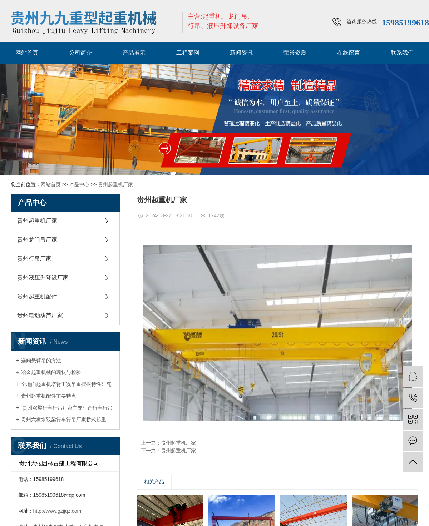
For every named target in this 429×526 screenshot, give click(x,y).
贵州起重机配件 (37, 296)
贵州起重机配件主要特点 (48, 396)
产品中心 (79, 184)
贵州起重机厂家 (115, 184)
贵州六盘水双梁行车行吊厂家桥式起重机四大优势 (67, 419)
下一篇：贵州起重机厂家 (168, 450)
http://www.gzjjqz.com (57, 511)
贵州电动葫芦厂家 (40, 315)
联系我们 (402, 53)
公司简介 (80, 53)
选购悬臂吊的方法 (41, 360)
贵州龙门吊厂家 (37, 240)
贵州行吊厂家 (34, 258)
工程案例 (187, 53)
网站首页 (26, 53)
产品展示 (134, 53)
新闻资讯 (241, 53)
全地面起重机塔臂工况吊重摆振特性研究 (66, 384)
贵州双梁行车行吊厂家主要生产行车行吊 (67, 408)
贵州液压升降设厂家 (43, 277)
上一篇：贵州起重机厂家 (168, 443)
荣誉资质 (294, 53)
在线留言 (348, 53)
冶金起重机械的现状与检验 (51, 372)
